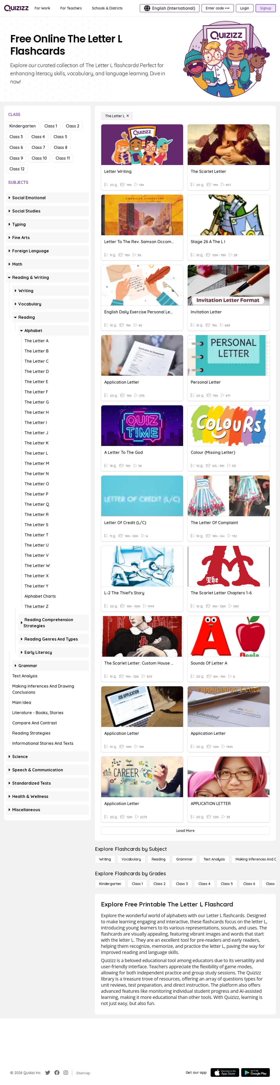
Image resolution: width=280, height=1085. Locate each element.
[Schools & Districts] (107, 8)
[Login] (244, 8)
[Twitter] (47, 1073)
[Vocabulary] (131, 859)
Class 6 (16, 147)
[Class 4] (204, 884)
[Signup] (266, 8)
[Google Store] (255, 1072)
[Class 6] (249, 884)
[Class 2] (159, 884)
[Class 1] (137, 884)
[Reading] (158, 859)
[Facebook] (56, 1073)
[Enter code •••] (217, 8)
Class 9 (16, 158)
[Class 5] (227, 884)
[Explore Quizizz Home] (16, 8)
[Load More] (185, 831)
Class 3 (16, 136)
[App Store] (225, 1072)
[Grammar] (184, 859)
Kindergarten (22, 125)
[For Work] (42, 8)
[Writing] (105, 859)
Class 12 (16, 168)
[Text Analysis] (214, 859)
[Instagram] (65, 1073)
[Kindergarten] (110, 884)
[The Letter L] (117, 116)
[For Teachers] (71, 8)
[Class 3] (182, 884)
